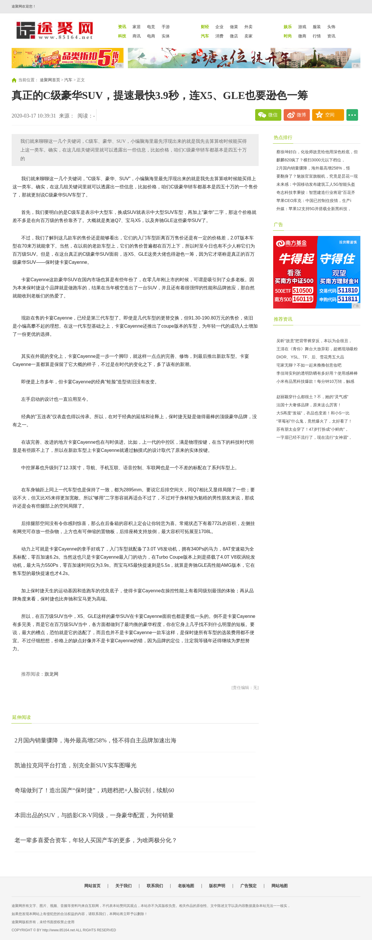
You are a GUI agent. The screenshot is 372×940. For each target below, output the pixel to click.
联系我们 (155, 885)
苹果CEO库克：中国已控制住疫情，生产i (313, 200)
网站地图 (279, 885)
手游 (166, 26)
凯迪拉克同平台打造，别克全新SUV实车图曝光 (76, 765)
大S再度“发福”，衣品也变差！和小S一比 (313, 413)
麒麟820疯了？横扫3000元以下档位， (310, 160)
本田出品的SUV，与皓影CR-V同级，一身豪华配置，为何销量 (94, 815)
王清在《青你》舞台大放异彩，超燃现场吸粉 (317, 349)
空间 (330, 114)
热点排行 (283, 137)
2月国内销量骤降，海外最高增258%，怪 (313, 168)
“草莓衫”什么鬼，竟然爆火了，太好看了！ (314, 421)
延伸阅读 (21, 717)
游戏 (302, 26)
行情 (317, 36)
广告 (278, 224)
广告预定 (248, 885)
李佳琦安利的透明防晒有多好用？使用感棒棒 (317, 373)
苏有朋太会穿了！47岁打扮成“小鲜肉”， (312, 429)
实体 (166, 36)
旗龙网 (51, 674)
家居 (137, 26)
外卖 (248, 26)
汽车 (68, 80)
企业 (219, 26)
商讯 (137, 36)
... (352, 115)
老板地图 (186, 885)
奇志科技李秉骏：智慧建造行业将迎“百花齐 (315, 192)
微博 (301, 114)
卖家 (248, 36)
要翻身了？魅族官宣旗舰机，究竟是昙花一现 (317, 176)
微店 (234, 36)
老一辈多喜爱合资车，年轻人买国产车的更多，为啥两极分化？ (96, 840)
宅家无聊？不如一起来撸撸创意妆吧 (308, 365)
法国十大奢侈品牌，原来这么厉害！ (308, 405)
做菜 (234, 26)
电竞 (151, 26)
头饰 (331, 26)
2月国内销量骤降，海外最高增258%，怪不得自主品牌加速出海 (95, 740)
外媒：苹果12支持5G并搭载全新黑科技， (313, 208)
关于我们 (123, 885)
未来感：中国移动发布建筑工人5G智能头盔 (315, 184)
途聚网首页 (50, 80)
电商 (151, 36)
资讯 (331, 36)
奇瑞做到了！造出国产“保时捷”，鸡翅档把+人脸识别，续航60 (94, 790)
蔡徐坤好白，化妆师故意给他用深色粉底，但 (317, 151)
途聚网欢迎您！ (24, 6)
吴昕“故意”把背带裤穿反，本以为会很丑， (314, 340)
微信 (273, 114)
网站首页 (92, 885)
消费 (219, 36)
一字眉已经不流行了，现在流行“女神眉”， (314, 437)
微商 (302, 36)
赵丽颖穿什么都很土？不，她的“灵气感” (312, 396)
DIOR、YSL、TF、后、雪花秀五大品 (310, 357)
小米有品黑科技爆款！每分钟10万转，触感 (315, 381)
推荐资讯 (283, 319)
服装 (317, 26)
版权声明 (217, 885)
